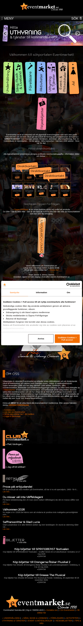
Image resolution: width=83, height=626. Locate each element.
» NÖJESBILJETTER (63, 621)
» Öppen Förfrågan (20, 209)
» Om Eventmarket (66, 610)
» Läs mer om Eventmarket (14, 412)
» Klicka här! (53, 270)
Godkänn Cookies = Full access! (67, 338)
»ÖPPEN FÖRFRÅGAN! (18, 405)
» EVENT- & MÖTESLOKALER (39, 621)
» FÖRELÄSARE (56, 618)
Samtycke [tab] (14, 292)
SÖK (74, 18)
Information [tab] (41, 292)
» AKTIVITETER (71, 618)
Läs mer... (7, 492)
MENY (9, 18)
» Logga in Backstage (12, 416)
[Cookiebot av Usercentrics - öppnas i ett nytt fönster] (68, 285)
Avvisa (41, 338)
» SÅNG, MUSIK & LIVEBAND (34, 618)
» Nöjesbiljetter (9, 390)
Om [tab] (68, 292)
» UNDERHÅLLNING (11, 618)
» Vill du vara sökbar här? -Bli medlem (18, 414)
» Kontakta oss (9, 410)
